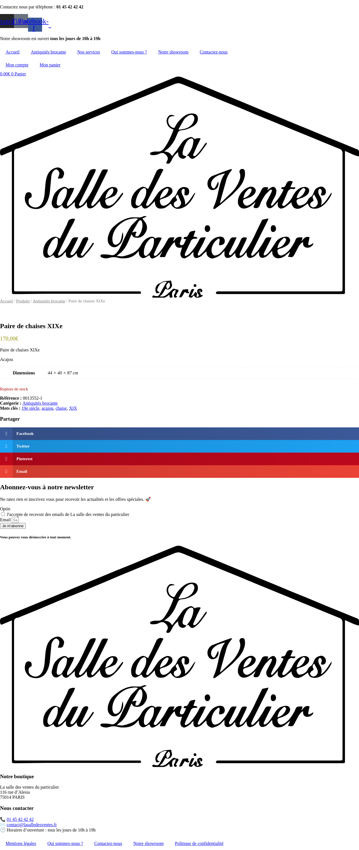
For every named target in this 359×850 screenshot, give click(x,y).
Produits (23, 301)
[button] (179, 433)
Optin (5, 508)
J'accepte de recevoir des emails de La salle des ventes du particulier (68, 514)
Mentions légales (21, 843)
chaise (61, 408)
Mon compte (17, 64)
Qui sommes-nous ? (129, 52)
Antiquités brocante (48, 52)
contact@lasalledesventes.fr (32, 824)
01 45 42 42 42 (20, 819)
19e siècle (31, 408)
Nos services (88, 52)
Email (6, 519)
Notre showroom (173, 52)
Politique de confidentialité (199, 843)
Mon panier (50, 64)
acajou (47, 408)
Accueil (13, 52)
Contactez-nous (214, 52)
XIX (73, 408)
